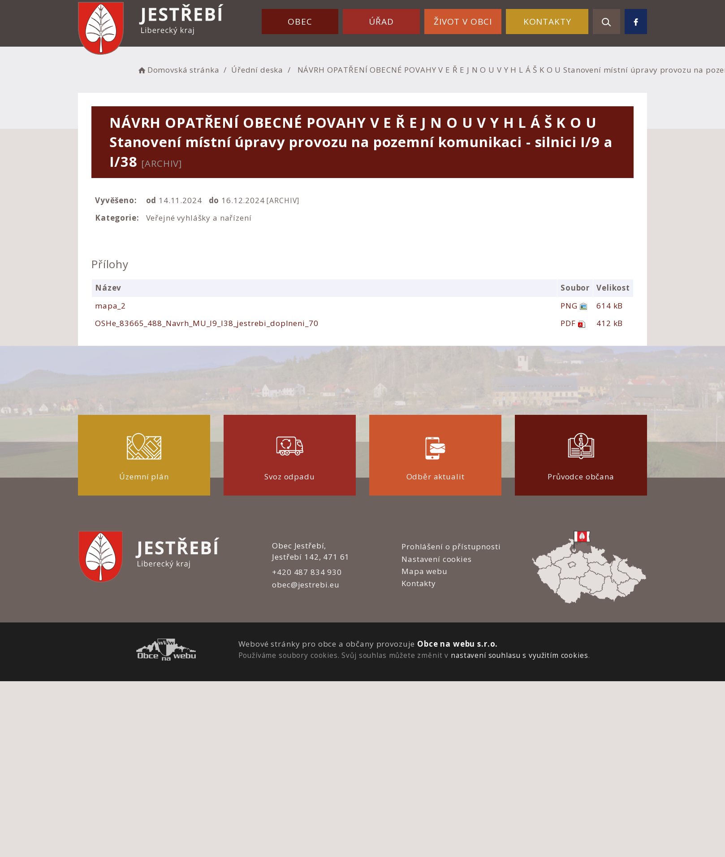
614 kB (609, 305)
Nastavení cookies (436, 559)
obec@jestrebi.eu (306, 584)
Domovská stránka (178, 70)
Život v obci (463, 21)
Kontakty (547, 21)
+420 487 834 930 (307, 572)
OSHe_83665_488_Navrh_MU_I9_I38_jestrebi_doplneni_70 (206, 323)
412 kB (609, 323)
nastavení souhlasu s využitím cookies (519, 655)
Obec (300, 21)
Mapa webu (424, 571)
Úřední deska (257, 70)
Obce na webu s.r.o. (457, 644)
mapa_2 (110, 305)
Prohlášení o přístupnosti (451, 546)
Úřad (381, 21)
